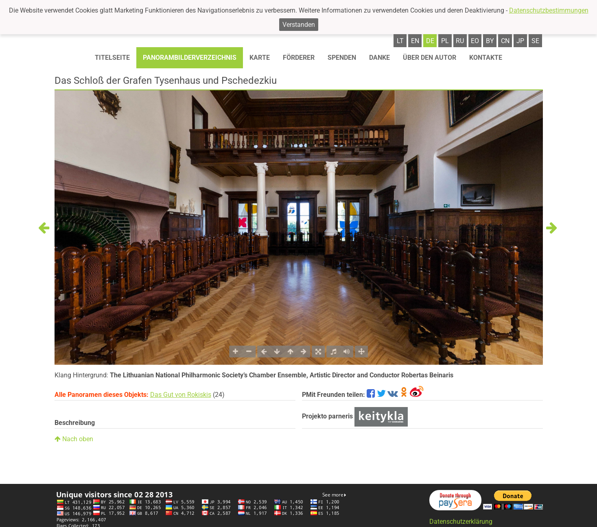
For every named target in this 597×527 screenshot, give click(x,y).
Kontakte (485, 57)
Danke (379, 57)
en (415, 41)
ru (460, 41)
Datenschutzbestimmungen (548, 10)
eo (475, 41)
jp (520, 41)
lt (400, 41)
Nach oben (74, 439)
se (535, 41)
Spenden (342, 57)
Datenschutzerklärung (460, 521)
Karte (259, 57)
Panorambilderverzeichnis (189, 57)
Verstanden (298, 24)
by (490, 41)
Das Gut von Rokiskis (180, 395)
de (430, 41)
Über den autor (429, 57)
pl (445, 41)
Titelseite (112, 57)
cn (505, 41)
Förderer (299, 57)
